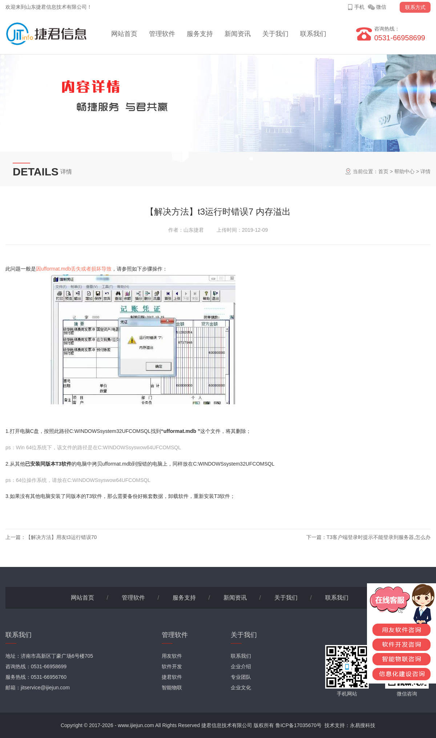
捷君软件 (172, 677)
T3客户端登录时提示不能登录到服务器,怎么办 (379, 537)
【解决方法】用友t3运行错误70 (61, 537)
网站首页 (124, 33)
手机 (359, 7)
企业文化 (241, 687)
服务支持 (200, 33)
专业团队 (241, 677)
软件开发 (172, 666)
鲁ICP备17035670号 (298, 725)
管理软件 (162, 33)
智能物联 (172, 687)
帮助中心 (404, 171)
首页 (383, 171)
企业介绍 (241, 666)
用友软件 (172, 656)
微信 (381, 7)
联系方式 (415, 7)
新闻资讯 (238, 33)
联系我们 (313, 33)
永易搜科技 (362, 725)
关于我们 (275, 33)
